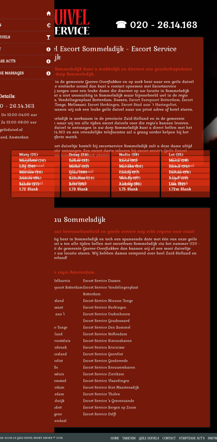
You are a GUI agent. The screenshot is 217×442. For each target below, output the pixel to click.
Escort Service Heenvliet (49, 360)
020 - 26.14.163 (171, 24)
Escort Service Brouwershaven (116, 367)
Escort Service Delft (106, 414)
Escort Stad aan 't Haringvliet (156, 104)
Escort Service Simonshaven (114, 340)
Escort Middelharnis (44, 100)
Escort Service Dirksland (50, 300)
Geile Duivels (149, 438)
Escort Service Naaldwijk (50, 400)
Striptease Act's (192, 438)
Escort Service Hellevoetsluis (53, 340)
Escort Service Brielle (47, 367)
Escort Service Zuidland (49, 334)
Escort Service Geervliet (110, 354)
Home (115, 438)
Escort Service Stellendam (112, 334)
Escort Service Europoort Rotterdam (59, 287)
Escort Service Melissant (49, 307)
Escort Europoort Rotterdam (161, 100)
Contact (169, 438)
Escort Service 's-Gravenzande (115, 400)
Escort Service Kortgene (49, 414)
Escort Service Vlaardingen (113, 380)
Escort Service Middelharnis (53, 280)
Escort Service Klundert (49, 407)
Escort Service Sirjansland (51, 354)
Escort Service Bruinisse (111, 347)
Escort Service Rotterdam (50, 387)
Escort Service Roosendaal (51, 420)
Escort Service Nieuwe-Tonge (115, 300)
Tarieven (129, 438)
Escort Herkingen (110, 104)
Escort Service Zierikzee (110, 374)
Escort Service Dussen (109, 280)
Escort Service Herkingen (111, 307)
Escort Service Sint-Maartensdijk (118, 387)
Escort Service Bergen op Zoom (117, 407)
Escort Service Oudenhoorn (113, 314)
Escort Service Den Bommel (114, 327)
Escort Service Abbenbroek (51, 347)
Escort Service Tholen (108, 394)
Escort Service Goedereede (112, 360)
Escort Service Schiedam (50, 394)
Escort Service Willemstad (51, 380)
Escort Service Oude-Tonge (52, 327)
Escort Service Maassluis (50, 374)
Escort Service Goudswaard (113, 320)
